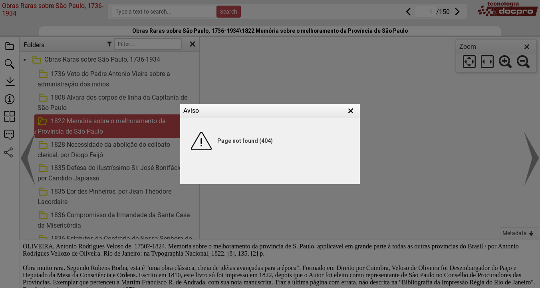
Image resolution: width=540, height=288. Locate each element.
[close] (527, 47)
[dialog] (496, 56)
